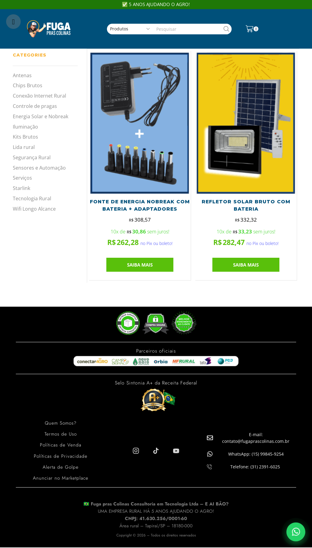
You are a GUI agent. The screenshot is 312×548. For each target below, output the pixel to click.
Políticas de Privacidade (60, 456)
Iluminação (25, 126)
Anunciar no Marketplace (60, 478)
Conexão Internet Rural (39, 95)
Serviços (22, 177)
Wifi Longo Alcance (34, 208)
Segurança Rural (32, 157)
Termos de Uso (60, 435)
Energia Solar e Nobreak (40, 116)
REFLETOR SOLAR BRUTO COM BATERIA (245, 206)
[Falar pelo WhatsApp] (295, 531)
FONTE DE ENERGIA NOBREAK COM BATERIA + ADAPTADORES (140, 206)
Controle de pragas (35, 106)
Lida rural (24, 147)
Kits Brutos (25, 136)
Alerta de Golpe (60, 467)
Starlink (21, 188)
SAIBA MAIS (140, 266)
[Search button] (226, 29)
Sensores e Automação (39, 167)
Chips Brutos (27, 85)
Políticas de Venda (60, 446)
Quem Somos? (60, 424)
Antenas (22, 75)
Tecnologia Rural (32, 198)
